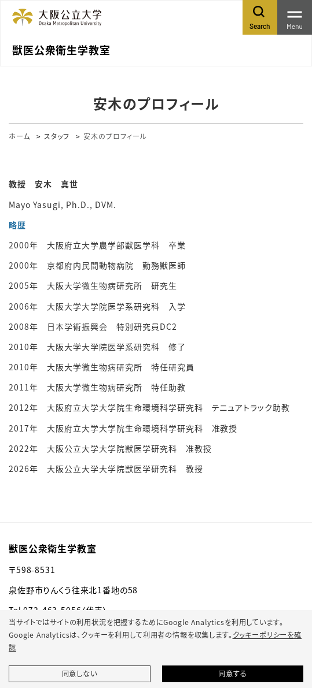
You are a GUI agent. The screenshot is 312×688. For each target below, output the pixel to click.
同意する (232, 673)
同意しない (79, 673)
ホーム (19, 136)
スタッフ (56, 136)
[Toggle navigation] (294, 17)
